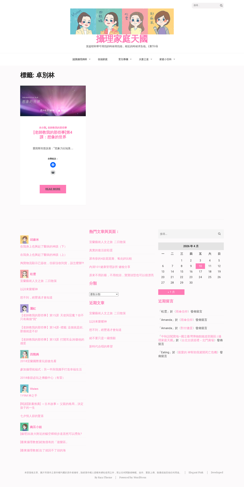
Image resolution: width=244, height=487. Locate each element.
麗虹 (63, 110)
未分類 (42, 127)
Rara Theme (105, 477)
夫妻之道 (144, 59)
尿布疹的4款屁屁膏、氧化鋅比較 (110, 258)
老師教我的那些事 (57, 127)
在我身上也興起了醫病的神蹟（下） (43, 246)
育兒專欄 (123, 59)
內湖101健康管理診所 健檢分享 (109, 267)
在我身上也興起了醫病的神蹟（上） (43, 254)
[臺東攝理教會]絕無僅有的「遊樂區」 (44, 442)
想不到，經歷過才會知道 (36, 297)
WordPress (140, 477)
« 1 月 (171, 292)
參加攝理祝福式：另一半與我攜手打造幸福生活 (51, 369)
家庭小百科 (165, 59)
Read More (52, 189)
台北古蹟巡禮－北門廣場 (198, 340)
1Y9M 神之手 (28, 395)
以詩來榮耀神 (29, 289)
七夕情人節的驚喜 (32, 416)
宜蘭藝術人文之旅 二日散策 (38, 281)
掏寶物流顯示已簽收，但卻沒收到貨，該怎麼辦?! (52, 263)
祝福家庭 (103, 59)
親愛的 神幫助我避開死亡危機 (197, 352)
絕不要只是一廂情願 (102, 338)
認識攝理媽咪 (79, 59)
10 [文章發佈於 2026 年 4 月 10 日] (200, 266)
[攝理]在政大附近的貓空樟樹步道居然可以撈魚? (51, 433)
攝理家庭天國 (122, 39)
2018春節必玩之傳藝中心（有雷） (42, 377)
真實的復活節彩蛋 (101, 250)
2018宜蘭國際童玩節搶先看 (38, 361)
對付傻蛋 (187, 328)
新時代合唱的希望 (101, 346)
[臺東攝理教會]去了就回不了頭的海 (43, 450)
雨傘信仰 (182, 311)
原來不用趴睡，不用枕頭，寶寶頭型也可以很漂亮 (121, 275)
